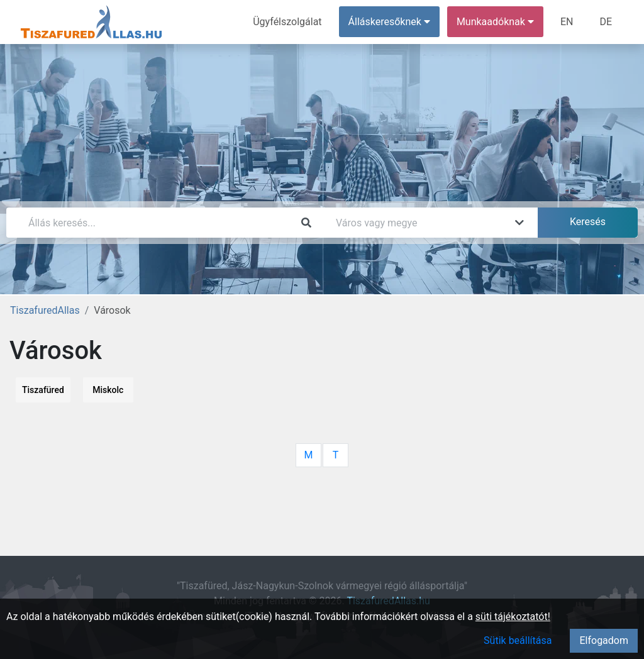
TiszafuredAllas (45, 310)
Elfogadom (603, 640)
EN (567, 22)
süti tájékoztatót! (512, 617)
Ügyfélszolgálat (287, 22)
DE (605, 22)
